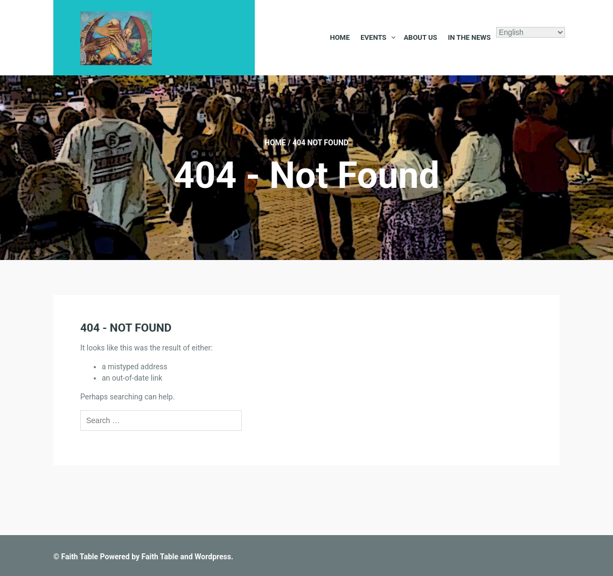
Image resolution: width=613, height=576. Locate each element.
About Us (420, 37)
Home (340, 37)
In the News (469, 37)
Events (373, 37)
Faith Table (79, 556)
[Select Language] (530, 32)
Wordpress (212, 556)
